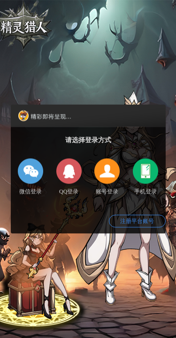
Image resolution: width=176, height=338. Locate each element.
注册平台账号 (137, 221)
